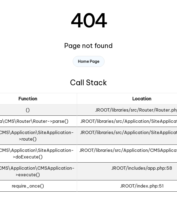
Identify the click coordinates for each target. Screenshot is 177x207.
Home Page (88, 61)
